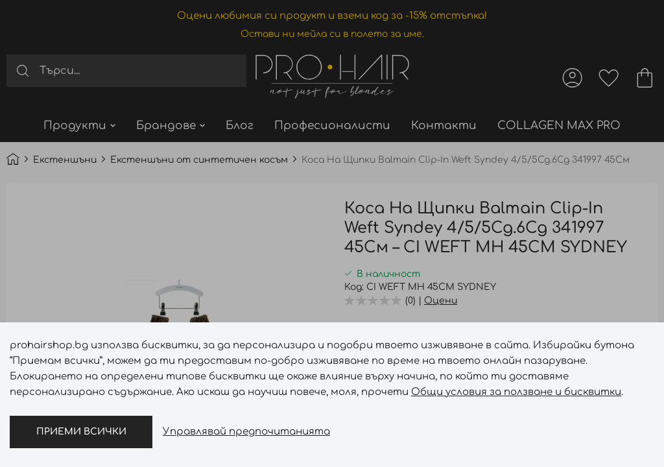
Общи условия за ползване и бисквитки (516, 392)
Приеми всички (81, 432)
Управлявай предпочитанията (246, 431)
